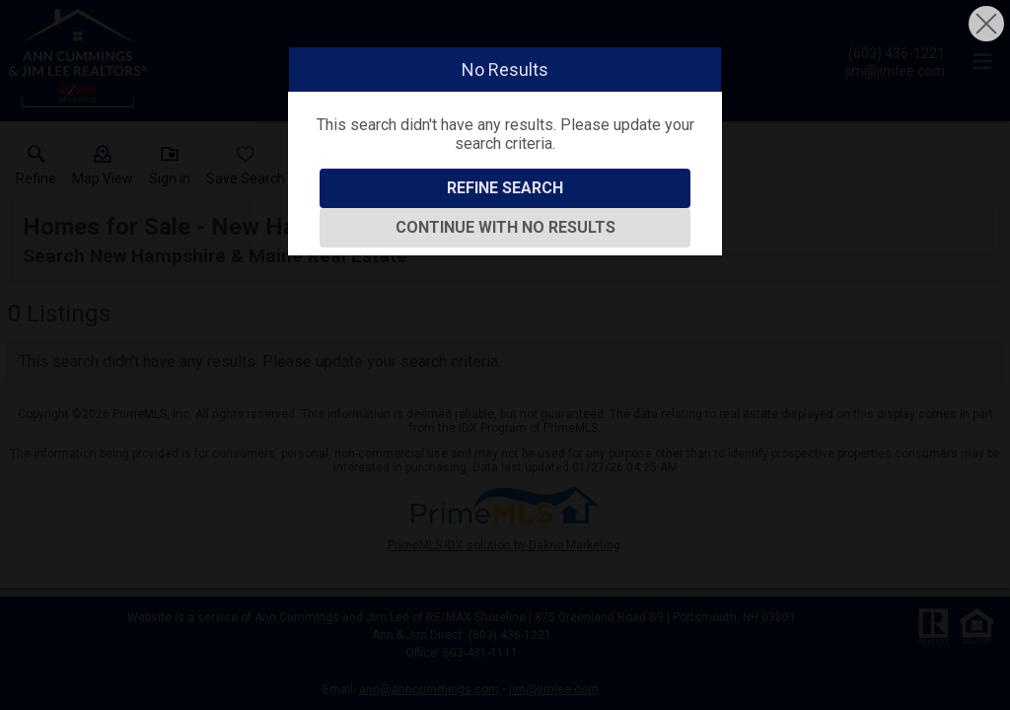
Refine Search (505, 187)
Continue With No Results (505, 227)
